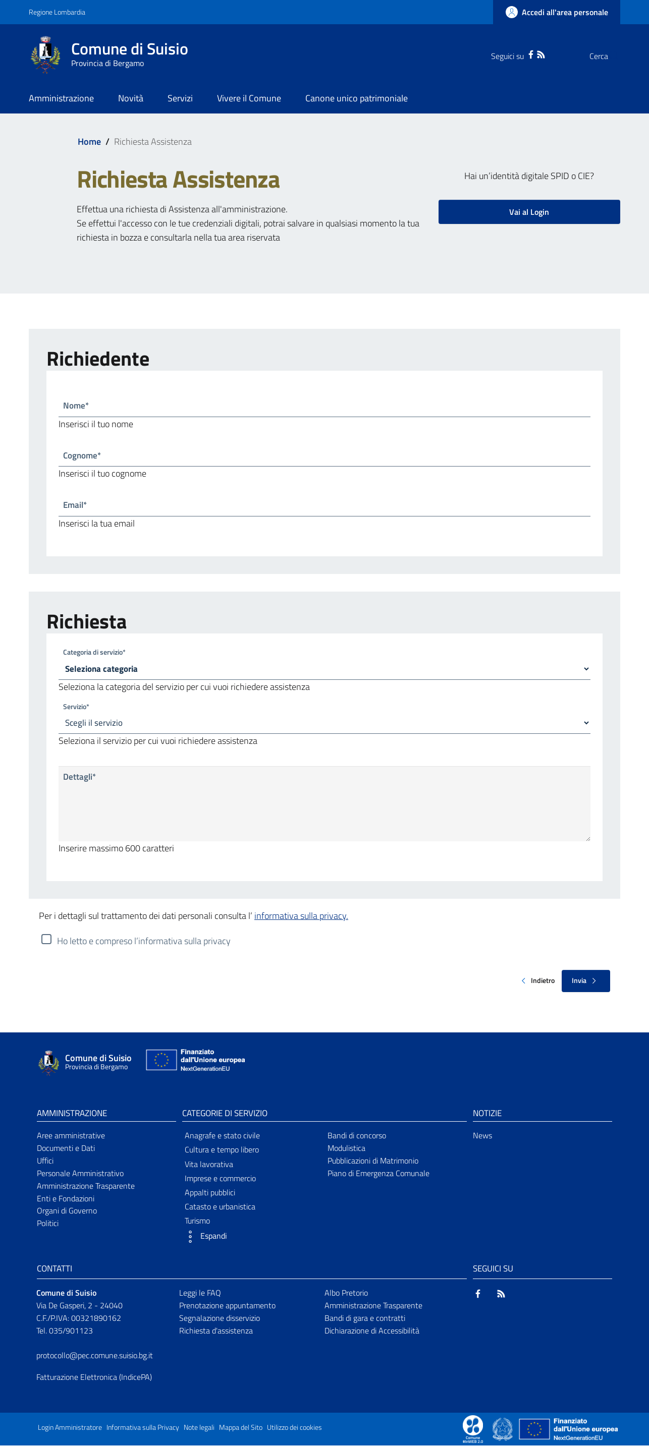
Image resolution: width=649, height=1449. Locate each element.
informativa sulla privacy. (301, 918)
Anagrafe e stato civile (222, 1139)
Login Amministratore (70, 1431)
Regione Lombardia (57, 12)
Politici (48, 1227)
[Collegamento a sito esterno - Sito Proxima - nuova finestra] (473, 1432)
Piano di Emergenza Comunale (378, 1176)
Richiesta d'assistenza (216, 1333)
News (482, 1139)
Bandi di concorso (357, 1139)
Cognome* (83, 456)
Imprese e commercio (220, 1181)
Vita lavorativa (209, 1167)
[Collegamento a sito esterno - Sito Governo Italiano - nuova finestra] (503, 1432)
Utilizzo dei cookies (294, 1431)
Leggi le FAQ (200, 1296)
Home (89, 141)
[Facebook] (511, 53)
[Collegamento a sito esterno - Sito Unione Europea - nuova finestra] (194, 1065)
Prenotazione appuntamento (227, 1308)
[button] (251, 1240)
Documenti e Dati (66, 1151)
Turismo (197, 1224)
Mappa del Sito (240, 1431)
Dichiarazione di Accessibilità (371, 1333)
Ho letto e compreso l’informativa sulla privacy (144, 943)
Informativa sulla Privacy (142, 1431)
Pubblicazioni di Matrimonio (373, 1163)
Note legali (199, 1431)
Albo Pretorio (346, 1296)
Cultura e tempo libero (222, 1153)
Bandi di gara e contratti (364, 1321)
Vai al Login (529, 212)
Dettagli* (80, 780)
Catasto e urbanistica (220, 1210)
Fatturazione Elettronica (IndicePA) (94, 1380)
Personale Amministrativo (80, 1176)
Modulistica (346, 1151)
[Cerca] (608, 56)
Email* (76, 506)
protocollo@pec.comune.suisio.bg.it (94, 1359)
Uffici (45, 1163)
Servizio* (76, 709)
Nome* (76, 406)
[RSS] (521, 53)
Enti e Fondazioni (65, 1201)
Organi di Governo (67, 1214)
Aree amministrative (71, 1139)
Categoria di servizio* (94, 654)
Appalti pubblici (210, 1195)
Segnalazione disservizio (219, 1321)
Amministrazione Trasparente (86, 1189)
